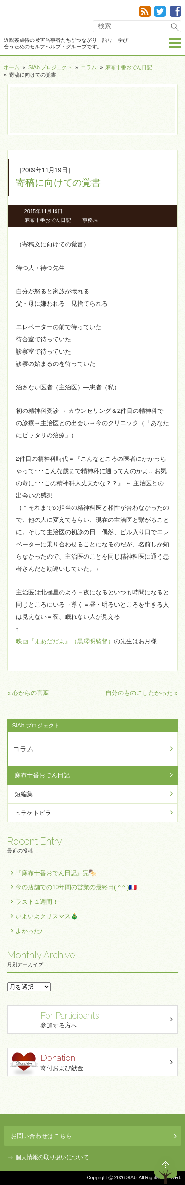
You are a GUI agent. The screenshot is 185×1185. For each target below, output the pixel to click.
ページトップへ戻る (165, 1170)
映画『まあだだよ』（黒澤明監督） (65, 641)
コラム (89, 67)
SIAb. (32, 18)
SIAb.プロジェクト (50, 67)
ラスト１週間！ (37, 901)
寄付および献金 (93, 1063)
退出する (139, 1170)
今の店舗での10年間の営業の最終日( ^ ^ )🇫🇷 (76, 887)
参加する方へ (93, 1019)
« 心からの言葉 (28, 692)
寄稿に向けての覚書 (58, 182)
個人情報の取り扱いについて (52, 1157)
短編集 (24, 794)
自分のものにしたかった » (141, 692)
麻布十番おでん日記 (128, 67)
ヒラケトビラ (33, 812)
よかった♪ (29, 930)
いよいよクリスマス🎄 (47, 916)
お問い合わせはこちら (94, 1135)
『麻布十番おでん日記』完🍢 (56, 873)
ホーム (11, 67)
